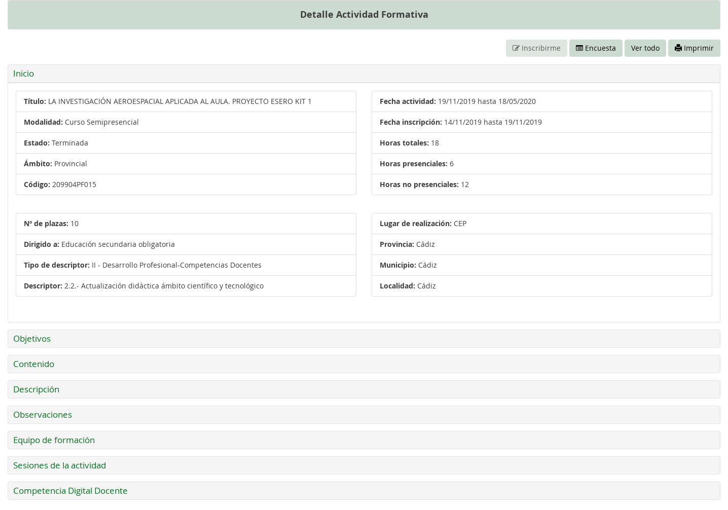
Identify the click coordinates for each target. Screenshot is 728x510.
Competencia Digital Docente (70, 490)
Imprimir (694, 48)
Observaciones (42, 414)
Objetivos (32, 338)
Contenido (33, 364)
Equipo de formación (54, 440)
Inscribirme (537, 48)
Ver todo (645, 48)
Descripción (36, 389)
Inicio (23, 73)
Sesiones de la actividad (59, 465)
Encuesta (596, 48)
